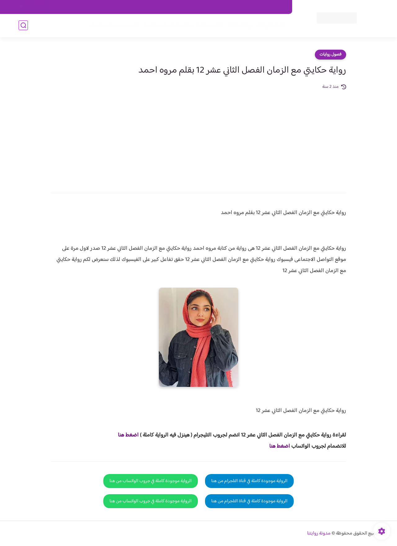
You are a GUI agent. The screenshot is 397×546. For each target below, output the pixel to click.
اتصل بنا (278, 7)
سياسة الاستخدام (198, 7)
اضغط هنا (128, 435)
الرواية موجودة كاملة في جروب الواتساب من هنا (150, 481)
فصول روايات (330, 54)
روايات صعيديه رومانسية (168, 25)
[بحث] (23, 25)
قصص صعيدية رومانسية (115, 25)
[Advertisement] (198, 137)
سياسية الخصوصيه (161, 7)
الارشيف (131, 7)
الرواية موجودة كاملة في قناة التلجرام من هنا (249, 481)
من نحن (226, 7)
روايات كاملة (240, 25)
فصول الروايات (270, 25)
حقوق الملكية (252, 7)
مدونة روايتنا (319, 533)
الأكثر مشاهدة (210, 25)
